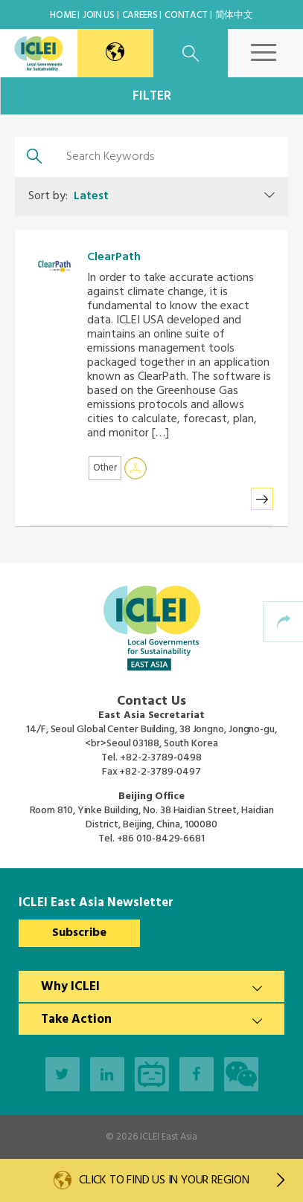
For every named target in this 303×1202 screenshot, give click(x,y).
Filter (152, 96)
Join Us (99, 15)
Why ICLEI (70, 987)
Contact (186, 15)
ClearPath (114, 257)
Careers (140, 15)
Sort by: (68, 196)
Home (62, 15)
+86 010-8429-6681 (161, 838)
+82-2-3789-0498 (161, 757)
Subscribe (79, 933)
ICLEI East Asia (168, 1137)
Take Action (76, 1019)
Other (105, 468)
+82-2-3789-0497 (160, 772)
